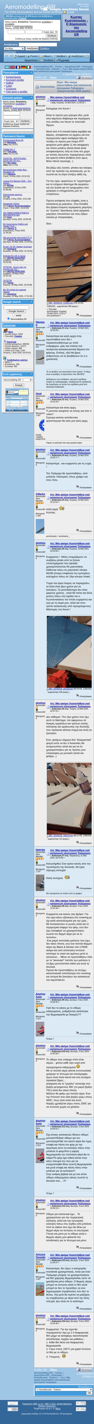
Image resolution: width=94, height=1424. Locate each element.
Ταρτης (10, 283)
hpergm (40, 849)
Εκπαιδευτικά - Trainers (48, 69)
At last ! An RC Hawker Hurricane (17, 247)
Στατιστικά (9, 325)
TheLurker (12, 151)
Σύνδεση (46, 60)
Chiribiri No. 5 (9, 149)
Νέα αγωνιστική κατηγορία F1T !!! (17, 238)
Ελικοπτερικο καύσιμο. (12, 195)
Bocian (10, 185)
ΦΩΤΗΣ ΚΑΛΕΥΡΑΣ (16, 258)
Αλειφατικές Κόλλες (11, 204)
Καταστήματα (13, 77)
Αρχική (19, 56)
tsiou (9, 217)
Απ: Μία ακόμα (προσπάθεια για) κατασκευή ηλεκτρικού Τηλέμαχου (70, 324)
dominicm (11, 249)
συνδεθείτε (46, 22)
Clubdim (23, 18)
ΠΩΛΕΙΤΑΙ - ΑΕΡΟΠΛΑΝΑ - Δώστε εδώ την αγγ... (15, 159)
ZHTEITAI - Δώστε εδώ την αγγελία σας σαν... (14, 268)
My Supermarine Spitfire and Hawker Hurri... (15, 225)
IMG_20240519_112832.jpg (60, 303)
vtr (8, 197)
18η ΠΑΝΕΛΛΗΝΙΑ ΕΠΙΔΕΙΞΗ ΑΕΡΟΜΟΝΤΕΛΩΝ (16, 214)
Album (45, 56)
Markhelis (11, 142)
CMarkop (11, 174)
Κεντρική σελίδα (15, 79)
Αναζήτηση (76, 56)
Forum (32, 56)
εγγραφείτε (9, 24)
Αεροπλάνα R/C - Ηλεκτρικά (78, 66)
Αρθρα (9, 82)
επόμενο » (87, 73)
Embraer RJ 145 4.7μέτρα (14, 256)
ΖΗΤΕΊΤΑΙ (7, 281)
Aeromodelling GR (43, 66)
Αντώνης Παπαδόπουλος (45, 1256)
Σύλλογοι (11, 88)
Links (9, 85)
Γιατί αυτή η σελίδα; (17, 91)
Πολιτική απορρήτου (47, 1406)
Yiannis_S (11, 228)
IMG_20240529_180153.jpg (60, 836)
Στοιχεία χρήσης (13, 97)
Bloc (58, 1408)
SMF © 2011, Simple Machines (58, 1404)
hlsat (39, 393)
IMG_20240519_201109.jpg (60, 689)
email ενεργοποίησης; (23, 26)
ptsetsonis (42, 96)
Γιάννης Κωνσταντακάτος (19, 206)
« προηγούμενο (71, 73)
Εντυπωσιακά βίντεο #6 (13, 140)
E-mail (68, 12)
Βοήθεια (59, 56)
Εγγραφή (62, 60)
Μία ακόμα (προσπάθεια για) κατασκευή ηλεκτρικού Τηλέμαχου (63, 70)
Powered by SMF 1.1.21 (32, 1404)
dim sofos (11, 163)
